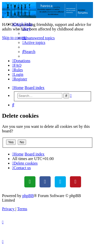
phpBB (28, 196)
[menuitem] (26, 29)
